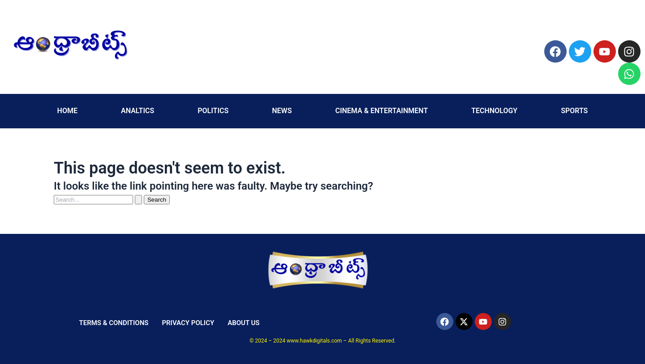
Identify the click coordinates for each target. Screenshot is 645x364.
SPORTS (574, 110)
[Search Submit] (138, 199)
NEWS (282, 110)
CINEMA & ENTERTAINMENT (381, 110)
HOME (67, 110)
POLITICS (213, 110)
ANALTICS (137, 110)
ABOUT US (243, 323)
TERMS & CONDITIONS (113, 323)
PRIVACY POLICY (188, 323)
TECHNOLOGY (494, 110)
